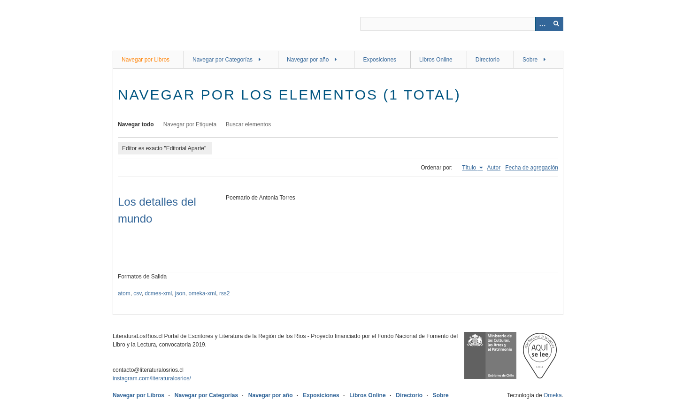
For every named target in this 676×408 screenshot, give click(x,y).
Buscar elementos (248, 124)
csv (137, 293)
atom (124, 293)
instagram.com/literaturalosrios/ (152, 378)
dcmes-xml (158, 293)
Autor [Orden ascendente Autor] (494, 167)
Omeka (553, 395)
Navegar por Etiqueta (189, 124)
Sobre (530, 59)
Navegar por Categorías (222, 59)
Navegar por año (308, 59)
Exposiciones (379, 59)
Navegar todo (136, 124)
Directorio (487, 59)
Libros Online (436, 59)
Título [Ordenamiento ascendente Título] (469, 167)
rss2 (224, 293)
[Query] (462, 24)
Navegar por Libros (145, 59)
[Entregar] (556, 24)
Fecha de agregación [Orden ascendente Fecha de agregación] (531, 167)
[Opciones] (542, 24)
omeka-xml (202, 293)
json (180, 293)
